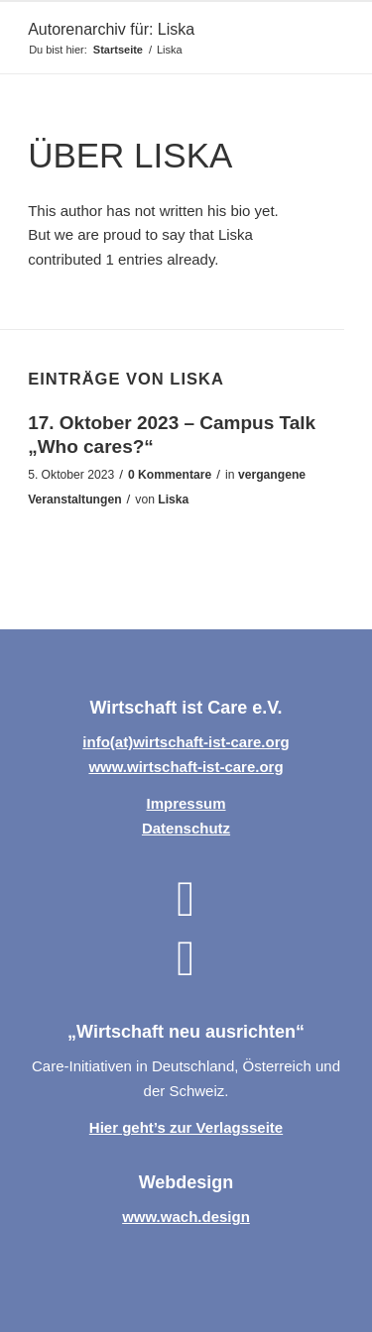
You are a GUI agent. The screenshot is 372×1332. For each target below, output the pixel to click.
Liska (173, 499)
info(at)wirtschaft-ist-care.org (185, 741)
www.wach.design (186, 1216)
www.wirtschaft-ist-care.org (185, 766)
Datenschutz (186, 828)
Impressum (185, 803)
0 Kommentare (169, 475)
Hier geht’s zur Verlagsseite (186, 1127)
